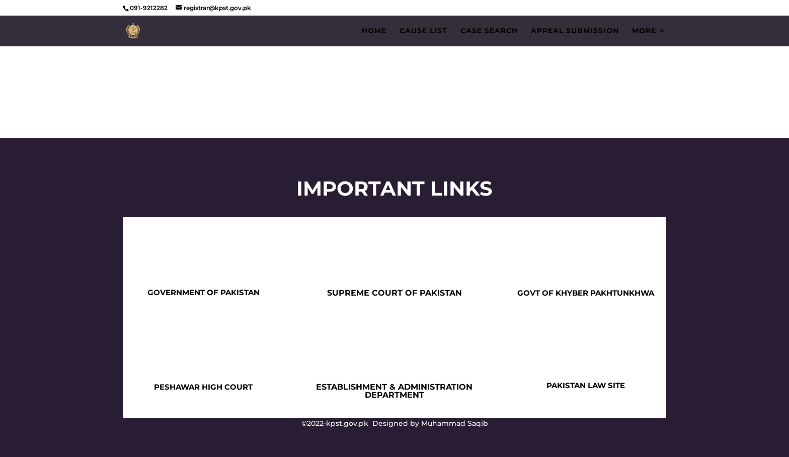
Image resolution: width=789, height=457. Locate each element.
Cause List (423, 31)
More (644, 31)
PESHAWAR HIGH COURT (203, 387)
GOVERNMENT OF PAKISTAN (203, 292)
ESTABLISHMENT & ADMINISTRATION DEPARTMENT (394, 391)
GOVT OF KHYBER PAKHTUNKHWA (585, 293)
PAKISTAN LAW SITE (585, 385)
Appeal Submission (575, 31)
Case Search (489, 31)
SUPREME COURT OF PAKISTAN (394, 293)
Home (374, 31)
